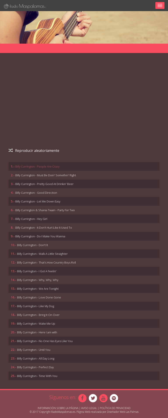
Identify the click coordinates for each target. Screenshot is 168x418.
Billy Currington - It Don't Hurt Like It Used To (43, 228)
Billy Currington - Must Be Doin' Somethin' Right (45, 175)
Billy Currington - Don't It (32, 245)
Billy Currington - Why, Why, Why (37, 280)
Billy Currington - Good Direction (36, 193)
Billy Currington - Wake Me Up (36, 323)
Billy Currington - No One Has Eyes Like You (45, 341)
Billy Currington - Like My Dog (35, 306)
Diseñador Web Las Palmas (122, 412)
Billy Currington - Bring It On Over (38, 315)
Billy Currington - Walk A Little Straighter (42, 254)
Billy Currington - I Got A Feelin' (36, 271)
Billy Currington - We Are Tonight (38, 289)
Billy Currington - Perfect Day (35, 367)
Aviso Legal (89, 408)
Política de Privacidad (115, 408)
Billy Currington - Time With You (37, 376)
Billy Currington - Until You (33, 350)
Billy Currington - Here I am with (37, 332)
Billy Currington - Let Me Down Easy (37, 201)
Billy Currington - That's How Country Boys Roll (46, 262)
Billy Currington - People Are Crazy (37, 166)
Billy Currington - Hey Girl (31, 219)
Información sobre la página (58, 408)
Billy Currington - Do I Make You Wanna (40, 236)
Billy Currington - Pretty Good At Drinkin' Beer (44, 184)
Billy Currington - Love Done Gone (39, 297)
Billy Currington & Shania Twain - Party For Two (45, 210)
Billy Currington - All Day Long (35, 358)
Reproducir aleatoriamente (34, 150)
